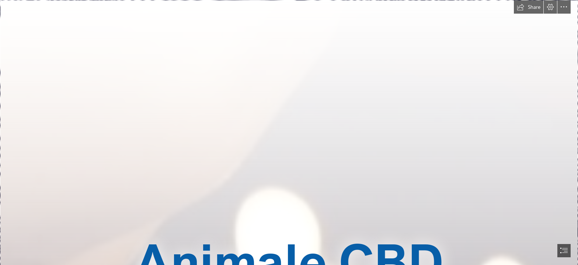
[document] (289, 132)
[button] (528, 7)
